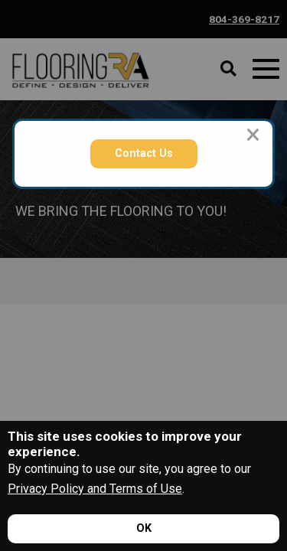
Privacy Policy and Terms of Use (95, 488)
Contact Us (144, 153)
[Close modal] (253, 134)
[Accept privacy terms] (143, 528)
